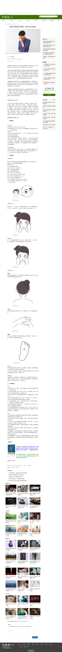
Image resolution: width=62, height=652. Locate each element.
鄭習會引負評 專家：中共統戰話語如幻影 (49, 118)
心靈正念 (19, 20)
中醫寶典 (11, 20)
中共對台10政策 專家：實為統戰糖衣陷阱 (49, 110)
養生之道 (13, 467)
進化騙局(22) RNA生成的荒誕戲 (49, 124)
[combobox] (48, 16)
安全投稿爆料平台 (25, 621)
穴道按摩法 (25, 465)
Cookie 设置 (31, 650)
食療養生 (3, 20)
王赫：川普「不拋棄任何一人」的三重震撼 (49, 128)
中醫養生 (29, 465)
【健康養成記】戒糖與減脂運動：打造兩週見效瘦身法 (48, 53)
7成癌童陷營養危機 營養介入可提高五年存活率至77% (49, 42)
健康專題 (43, 20)
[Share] (6, 495)
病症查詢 (35, 20)
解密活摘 (50, 18)
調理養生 (20, 465)
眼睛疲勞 (15, 465)
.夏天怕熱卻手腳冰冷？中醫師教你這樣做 (26, 454)
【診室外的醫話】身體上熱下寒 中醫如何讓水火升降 (49, 46)
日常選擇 (47, 18)
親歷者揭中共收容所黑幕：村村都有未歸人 (49, 103)
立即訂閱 (49, 94)
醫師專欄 (52, 20)
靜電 (42, 18)
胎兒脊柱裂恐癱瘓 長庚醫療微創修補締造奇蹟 (49, 50)
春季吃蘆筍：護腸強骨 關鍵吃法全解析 (49, 57)
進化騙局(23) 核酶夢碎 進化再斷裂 (49, 107)
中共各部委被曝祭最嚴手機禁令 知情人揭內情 (49, 122)
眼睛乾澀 (11, 465)
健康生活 (27, 20)
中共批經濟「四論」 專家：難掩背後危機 (49, 114)
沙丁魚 (44, 18)
